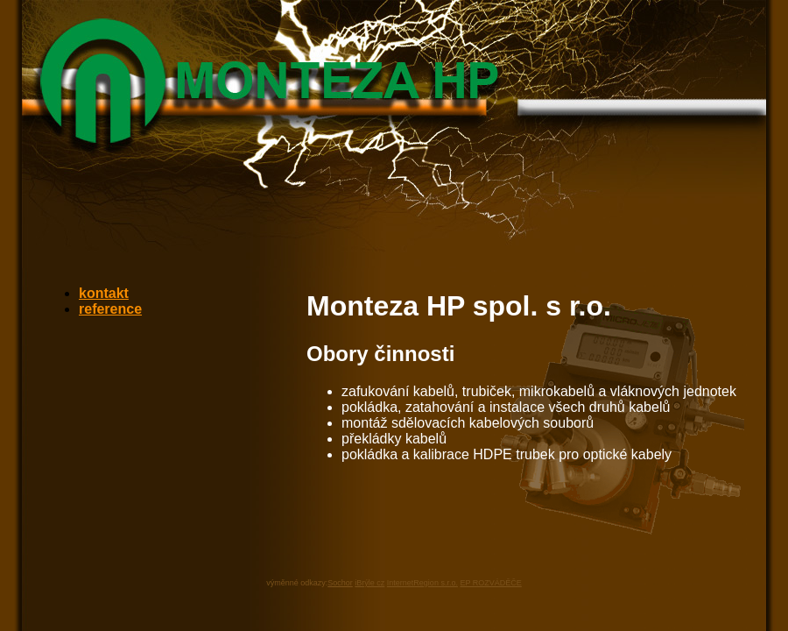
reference (110, 308)
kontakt (104, 293)
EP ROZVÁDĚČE (490, 582)
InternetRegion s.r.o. (422, 582)
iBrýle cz (369, 582)
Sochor (340, 582)
